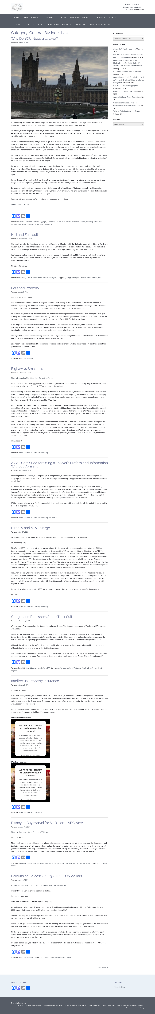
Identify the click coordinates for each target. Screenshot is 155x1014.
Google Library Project (89, 668)
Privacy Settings (119, 987)
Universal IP (48, 224)
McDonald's (91, 277)
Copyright (43, 222)
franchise (73, 277)
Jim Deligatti (81, 277)
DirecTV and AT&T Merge (30, 528)
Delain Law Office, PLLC (20, 204)
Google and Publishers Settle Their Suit (41, 617)
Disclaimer (129, 1008)
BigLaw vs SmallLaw (27, 369)
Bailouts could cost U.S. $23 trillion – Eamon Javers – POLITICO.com (40, 885)
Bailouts (53, 957)
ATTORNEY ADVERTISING (100, 24)
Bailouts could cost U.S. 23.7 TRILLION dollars (46, 876)
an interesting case (43, 305)
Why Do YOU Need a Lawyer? (34, 39)
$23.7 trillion (44, 957)
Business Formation (25, 222)
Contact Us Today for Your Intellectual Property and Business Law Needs (49, 24)
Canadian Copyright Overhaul (124, 91)
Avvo (83, 476)
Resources (48, 17)
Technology (45, 606)
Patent (95, 222)
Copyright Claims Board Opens (125, 97)
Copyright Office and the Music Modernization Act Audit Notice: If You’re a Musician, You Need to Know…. (128, 63)
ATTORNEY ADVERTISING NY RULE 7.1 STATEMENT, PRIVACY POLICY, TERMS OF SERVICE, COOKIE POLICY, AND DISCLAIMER (59, 1005)
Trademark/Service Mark (34, 224)
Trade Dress (68, 863)
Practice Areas (31, 17)
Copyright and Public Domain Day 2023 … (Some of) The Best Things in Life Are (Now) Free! (128, 80)
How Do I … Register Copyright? (125, 86)
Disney (99, 863)
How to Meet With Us (106, 17)
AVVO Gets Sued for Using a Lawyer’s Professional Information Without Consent (59, 464)
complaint (61, 497)
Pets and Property (25, 288)
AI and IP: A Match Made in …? (125, 49)
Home (16, 17)
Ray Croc (98, 277)
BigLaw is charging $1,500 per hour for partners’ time (31, 378)
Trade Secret (21, 224)
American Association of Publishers (69, 668)
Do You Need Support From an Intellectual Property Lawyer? (123, 1005)
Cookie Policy (139, 1008)
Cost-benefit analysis (63, 957)
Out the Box (22, 1003)
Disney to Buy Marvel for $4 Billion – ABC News (47, 823)
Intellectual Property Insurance (35, 681)
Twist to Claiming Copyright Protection (128, 111)
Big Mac (67, 277)
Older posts (102, 967)
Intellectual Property (78, 222)
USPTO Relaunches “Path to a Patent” (127, 71)
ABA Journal (28, 476)
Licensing (89, 222)
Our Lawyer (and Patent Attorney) (75, 17)
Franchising (51, 222)
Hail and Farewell (24, 235)
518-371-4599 (138, 9)
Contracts (35, 222)
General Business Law (63, 222)
